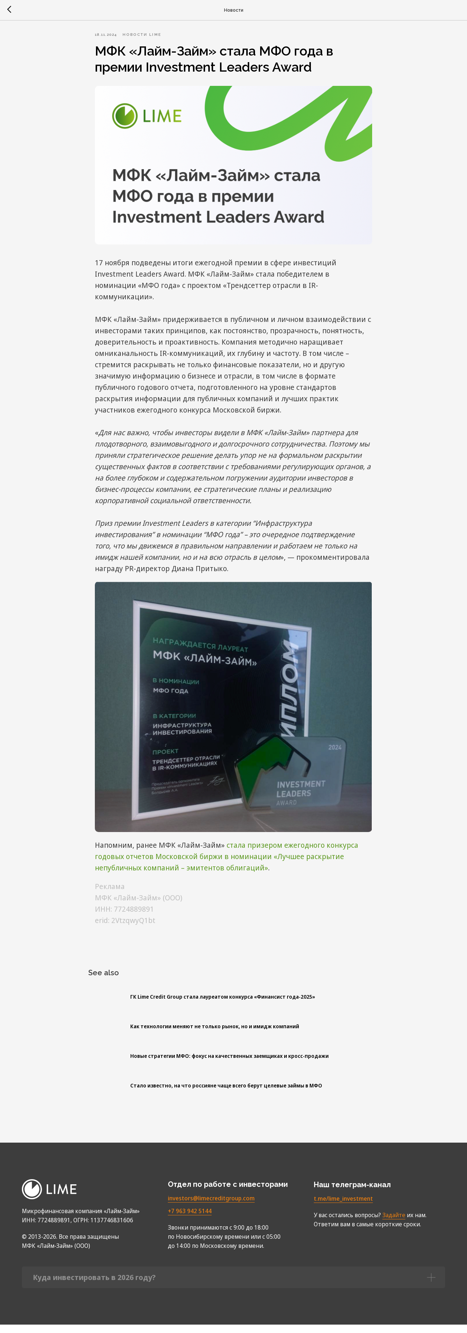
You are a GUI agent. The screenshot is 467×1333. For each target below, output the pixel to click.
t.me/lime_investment (343, 1207)
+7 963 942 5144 (190, 1219)
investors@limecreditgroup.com (211, 1207)
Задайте (393, 1223)
